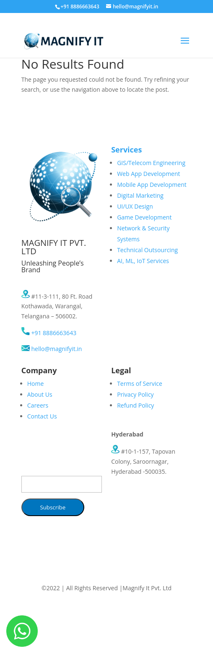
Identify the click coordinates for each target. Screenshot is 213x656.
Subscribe (52, 507)
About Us (39, 394)
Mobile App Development (152, 185)
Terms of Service (139, 383)
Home (35, 383)
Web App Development (148, 174)
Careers (37, 405)
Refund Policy (135, 405)
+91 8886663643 (48, 333)
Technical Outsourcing (147, 250)
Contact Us (42, 416)
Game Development (144, 217)
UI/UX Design (135, 206)
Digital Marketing (140, 195)
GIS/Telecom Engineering (151, 163)
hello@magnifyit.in (51, 349)
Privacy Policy (135, 394)
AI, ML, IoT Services (143, 261)
